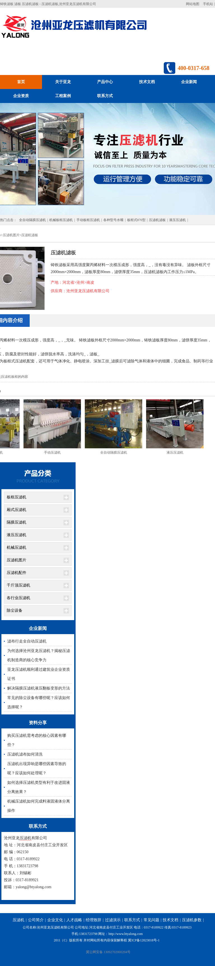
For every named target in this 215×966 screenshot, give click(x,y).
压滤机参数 (192, 920)
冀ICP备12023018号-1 (144, 940)
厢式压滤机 (16, 510)
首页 (21, 82)
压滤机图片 (11, 235)
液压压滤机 (177, 220)
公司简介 (36, 920)
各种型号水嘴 (113, 220)
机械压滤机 (16, 547)
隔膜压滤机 (16, 522)
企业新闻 (189, 82)
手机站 (208, 4)
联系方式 (105, 96)
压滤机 (25, 838)
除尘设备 (14, 610)
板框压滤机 (16, 497)
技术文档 (147, 82)
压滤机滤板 (157, 220)
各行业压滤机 (18, 598)
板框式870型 (136, 220)
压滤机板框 (9, 377)
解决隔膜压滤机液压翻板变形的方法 (38, 688)
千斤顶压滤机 (18, 585)
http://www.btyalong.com (125, 934)
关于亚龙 (63, 82)
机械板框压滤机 (61, 220)
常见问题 (151, 920)
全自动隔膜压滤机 (32, 220)
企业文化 (55, 920)
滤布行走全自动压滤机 (26, 641)
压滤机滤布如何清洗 (25, 754)
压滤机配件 (16, 573)
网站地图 (192, 4)
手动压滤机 (52, 452)
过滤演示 (113, 920)
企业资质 (21, 96)
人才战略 (74, 920)
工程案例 (63, 96)
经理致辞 (93, 920)
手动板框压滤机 (88, 220)
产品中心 (105, 82)
